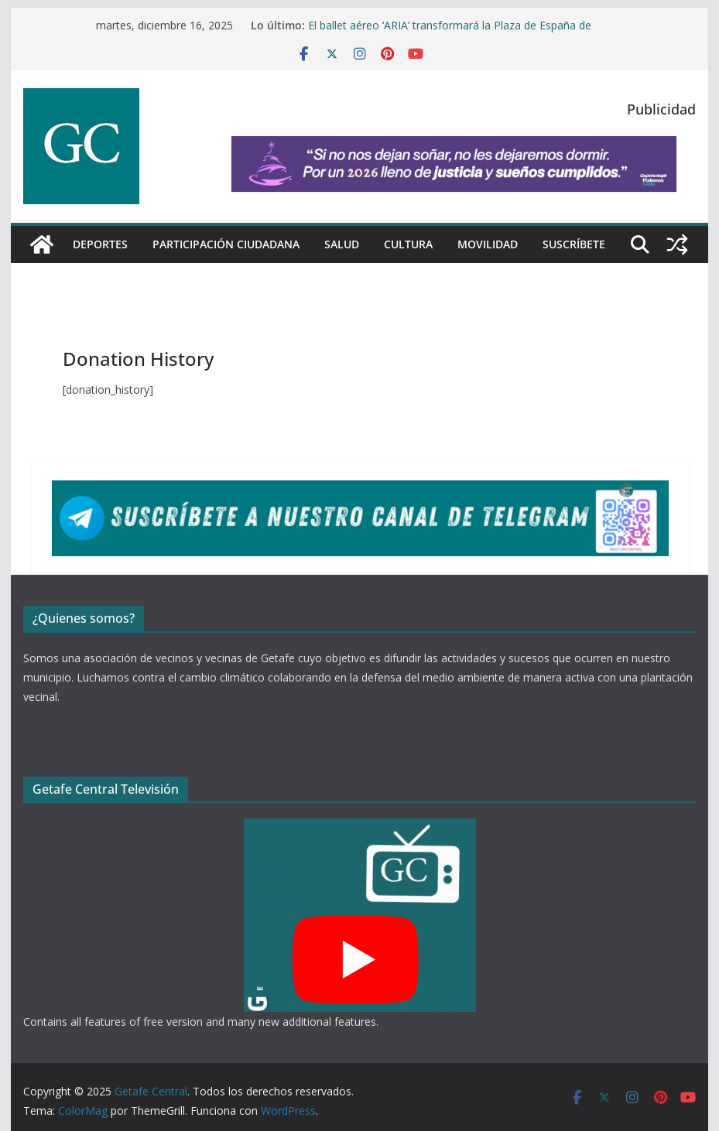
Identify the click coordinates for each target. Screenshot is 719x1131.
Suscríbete (574, 244)
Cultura (408, 244)
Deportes (100, 244)
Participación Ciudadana (226, 244)
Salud (341, 244)
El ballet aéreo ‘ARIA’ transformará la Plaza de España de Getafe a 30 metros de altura (449, 33)
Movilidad (487, 244)
